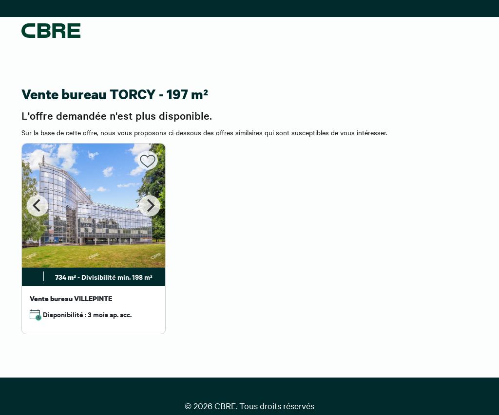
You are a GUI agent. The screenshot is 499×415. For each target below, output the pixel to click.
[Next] (149, 206)
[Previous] (37, 206)
